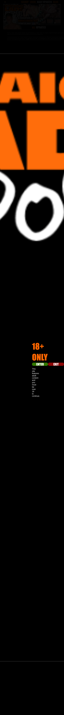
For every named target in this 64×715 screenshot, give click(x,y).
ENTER (40, 364)
